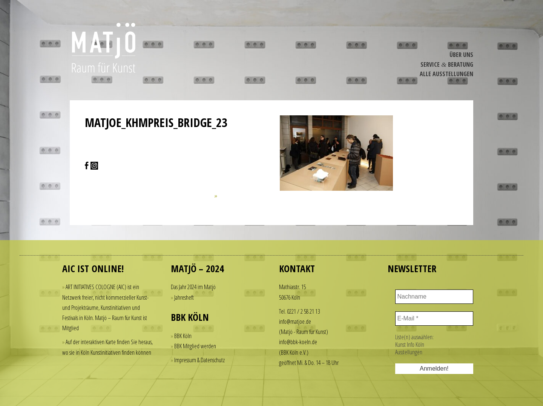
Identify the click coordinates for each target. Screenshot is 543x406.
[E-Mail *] (434, 318)
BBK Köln (183, 336)
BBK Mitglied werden (195, 346)
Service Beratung (446, 64)
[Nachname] (434, 297)
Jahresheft (184, 297)
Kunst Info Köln (409, 344)
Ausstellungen (408, 352)
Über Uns (461, 55)
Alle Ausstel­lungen (446, 74)
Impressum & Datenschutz (199, 360)
